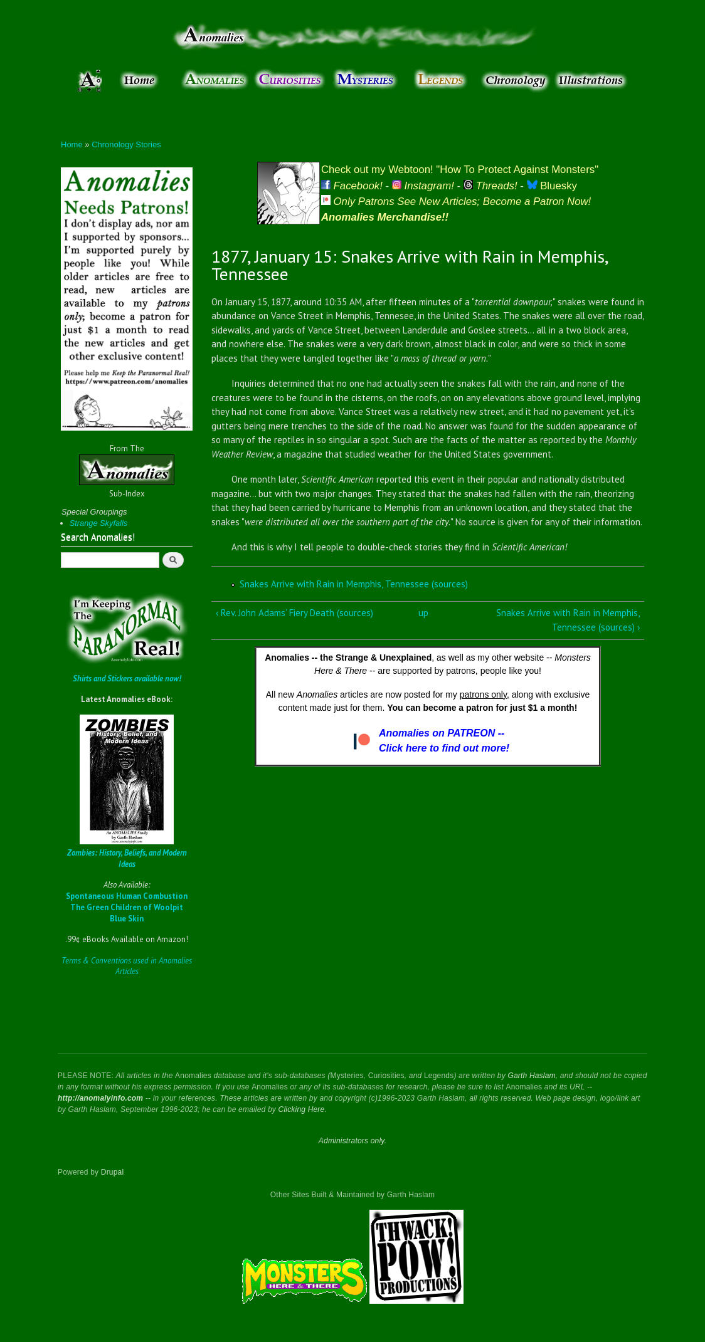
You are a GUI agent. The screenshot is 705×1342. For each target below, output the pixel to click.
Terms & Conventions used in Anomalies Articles (126, 966)
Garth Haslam (531, 1075)
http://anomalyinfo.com (100, 1098)
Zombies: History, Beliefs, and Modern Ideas (127, 858)
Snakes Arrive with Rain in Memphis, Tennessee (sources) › (568, 620)
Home (72, 144)
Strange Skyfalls (98, 523)
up (423, 613)
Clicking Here (301, 1109)
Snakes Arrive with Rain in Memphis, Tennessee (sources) (354, 584)
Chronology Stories (126, 144)
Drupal (112, 1172)
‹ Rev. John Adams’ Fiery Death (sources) (294, 613)
